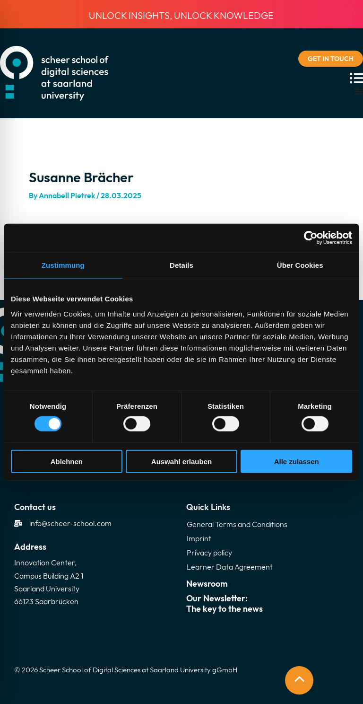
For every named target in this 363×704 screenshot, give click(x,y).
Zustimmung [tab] (63, 265)
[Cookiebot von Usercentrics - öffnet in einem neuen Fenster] (310, 238)
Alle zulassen (296, 461)
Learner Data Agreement (230, 567)
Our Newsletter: (267, 603)
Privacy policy (209, 552)
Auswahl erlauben (181, 461)
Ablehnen (67, 461)
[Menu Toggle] (358, 91)
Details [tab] (181, 265)
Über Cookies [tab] (300, 265)
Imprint (199, 538)
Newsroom (207, 583)
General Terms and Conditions (237, 524)
